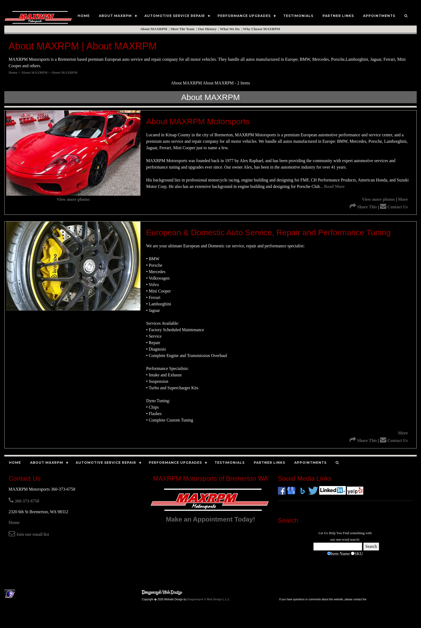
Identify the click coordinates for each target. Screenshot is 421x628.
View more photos (73, 199)
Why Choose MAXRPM (262, 29)
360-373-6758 (24, 501)
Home (14, 522)
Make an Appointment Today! (210, 519)
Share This (363, 207)
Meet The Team (183, 29)
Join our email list (29, 534)
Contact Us (394, 207)
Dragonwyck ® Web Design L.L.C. (208, 599)
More (403, 199)
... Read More (332, 186)
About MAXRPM (154, 29)
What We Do (230, 29)
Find (346, 533)
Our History (207, 29)
